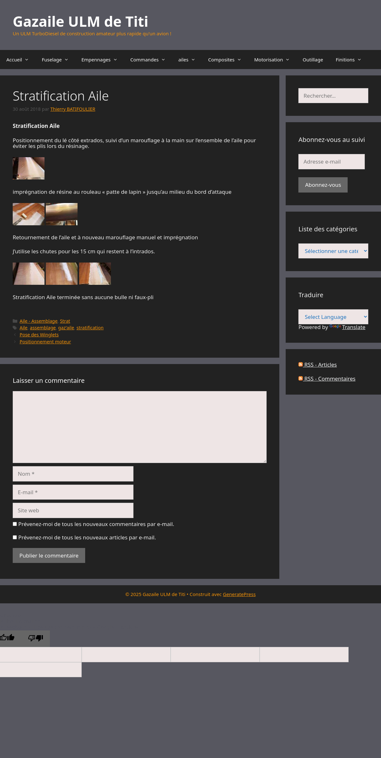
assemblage (43, 328)
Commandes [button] (151, 59)
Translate (347, 327)
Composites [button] (228, 59)
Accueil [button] (20, 59)
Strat (65, 321)
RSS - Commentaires (326, 378)
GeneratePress (239, 594)
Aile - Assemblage (39, 321)
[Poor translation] (35, 638)
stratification (90, 328)
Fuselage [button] (58, 59)
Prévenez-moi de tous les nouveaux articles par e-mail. (87, 537)
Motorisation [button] (275, 59)
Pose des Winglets (39, 335)
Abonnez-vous (323, 184)
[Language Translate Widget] (333, 316)
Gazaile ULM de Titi (80, 21)
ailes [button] (190, 59)
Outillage (313, 59)
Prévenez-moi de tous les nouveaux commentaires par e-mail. (96, 524)
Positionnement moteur (45, 342)
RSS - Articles (317, 364)
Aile (24, 328)
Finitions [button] (352, 59)
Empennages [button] (102, 59)
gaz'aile (66, 328)
